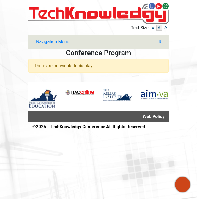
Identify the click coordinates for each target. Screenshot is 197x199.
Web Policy (154, 116)
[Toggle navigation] (98, 42)
